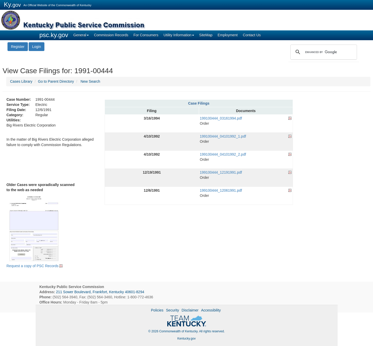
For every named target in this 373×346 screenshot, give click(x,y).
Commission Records (111, 35)
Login (36, 47)
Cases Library (21, 81)
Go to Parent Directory (56, 81)
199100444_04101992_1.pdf (223, 136)
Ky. (12, 4)
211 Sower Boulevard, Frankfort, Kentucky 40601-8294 (100, 292)
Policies (157, 310)
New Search (90, 81)
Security (172, 310)
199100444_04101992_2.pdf (223, 154)
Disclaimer (190, 310)
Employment (228, 35)
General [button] (81, 35)
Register (17, 47)
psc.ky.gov (53, 34)
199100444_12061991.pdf (221, 190)
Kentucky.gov (186, 338)
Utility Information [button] (178, 35)
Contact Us (252, 35)
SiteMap (205, 35)
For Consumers (145, 35)
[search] (323, 52)
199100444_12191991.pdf (221, 172)
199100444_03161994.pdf (221, 118)
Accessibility (211, 310)
